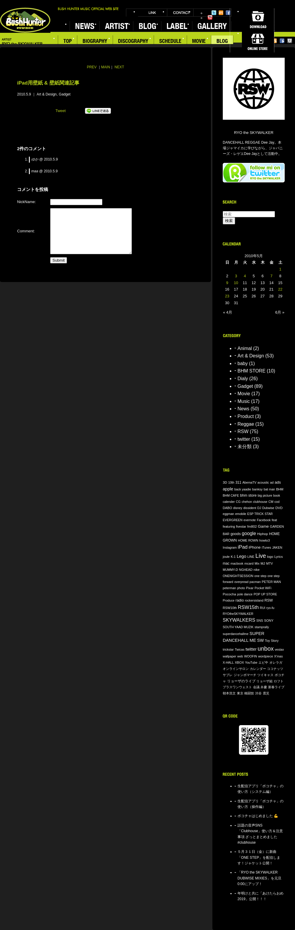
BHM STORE (251, 370)
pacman (255, 582)
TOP (67, 41)
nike (257, 569)
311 (238, 482)
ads (278, 482)
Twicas (240, 649)
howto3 (264, 540)
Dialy (242, 378)
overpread (241, 582)
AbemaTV (249, 482)
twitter (243, 439)
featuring (229, 526)
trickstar (228, 649)
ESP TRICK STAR (260, 514)
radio (239, 600)
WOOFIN (250, 656)
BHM (279, 489)
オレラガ (275, 662)
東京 (240, 693)
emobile (240, 514)
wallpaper (229, 656)
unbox (266, 648)
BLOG (147, 25)
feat (274, 520)
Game (263, 526)
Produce (229, 600)
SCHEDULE (170, 41)
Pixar (249, 588)
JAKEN (277, 547)
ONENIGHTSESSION (238, 576)
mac (226, 563)
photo (241, 588)
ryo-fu (270, 608)
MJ (262, 563)
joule (226, 556)
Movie (243, 393)
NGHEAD (246, 569)
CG (238, 501)
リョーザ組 (264, 681)
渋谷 (258, 693)
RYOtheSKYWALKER (238, 613)
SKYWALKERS (239, 620)
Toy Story (271, 640)
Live (260, 556)
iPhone (255, 547)
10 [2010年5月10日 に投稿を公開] (236, 283)
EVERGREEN (232, 520)
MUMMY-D (230, 569)
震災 (266, 693)
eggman (228, 514)
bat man (269, 489)
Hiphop (262, 534)
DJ (259, 508)
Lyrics (278, 556)
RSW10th (230, 608)
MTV (269, 563)
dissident (249, 508)
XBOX (239, 662)
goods (236, 534)
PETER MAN (271, 582)
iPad (243, 547)
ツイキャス (265, 675)
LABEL (176, 25)
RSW (242, 431)
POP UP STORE (265, 594)
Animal (244, 348)
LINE (250, 556)
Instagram (230, 547)
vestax (279, 649)
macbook (237, 563)
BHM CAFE (231, 495)
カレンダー (258, 668)
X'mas (278, 656)
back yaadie (242, 489)
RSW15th (248, 607)
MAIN (105, 67)
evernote (250, 520)
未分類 (244, 446)
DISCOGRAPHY (133, 41)
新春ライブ (276, 687)
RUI (262, 608)
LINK (152, 12)
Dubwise (268, 508)
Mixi (221, 12)
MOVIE (199, 41)
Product (245, 416)
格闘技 (249, 693)
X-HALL (228, 662)
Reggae (245, 424)
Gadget (65, 94)
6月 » (279, 312)
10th (231, 482)
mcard (248, 563)
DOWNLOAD (258, 19)
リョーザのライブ (241, 681)
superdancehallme (235, 634)
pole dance (245, 594)
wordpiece (265, 656)
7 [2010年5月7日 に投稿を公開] (271, 276)
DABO (227, 508)
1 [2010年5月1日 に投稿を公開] (280, 269)
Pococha (229, 594)
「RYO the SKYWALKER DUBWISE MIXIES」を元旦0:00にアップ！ (259, 878)
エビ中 (263, 662)
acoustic (263, 482)
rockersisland (254, 600)
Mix (257, 563)
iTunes (266, 547)
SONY (268, 620)
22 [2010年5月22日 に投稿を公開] (280, 289)
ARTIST (116, 25)
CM (270, 501)
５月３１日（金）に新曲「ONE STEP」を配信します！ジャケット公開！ (258, 857)
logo (270, 556)
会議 (256, 687)
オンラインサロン (236, 668)
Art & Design (47, 94)
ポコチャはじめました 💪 (257, 816)
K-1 (233, 556)
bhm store (248, 495)
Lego (241, 556)
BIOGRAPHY (95, 41)
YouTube (210, 17)
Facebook (228, 12)
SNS (259, 620)
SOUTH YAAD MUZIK (238, 627)
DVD (279, 508)
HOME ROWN (248, 540)
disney (237, 508)
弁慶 (263, 687)
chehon (247, 501)
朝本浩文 (229, 693)
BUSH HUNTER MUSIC (25, 20)
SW (260, 640)
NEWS (84, 25)
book (276, 495)
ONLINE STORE (258, 41)
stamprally (262, 627)
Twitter (214, 12)
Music (243, 401)
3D (225, 482)
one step (260, 576)
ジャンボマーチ (245, 675)
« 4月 (227, 312)
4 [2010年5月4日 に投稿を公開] (245, 276)
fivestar (241, 526)
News (243, 408)
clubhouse (260, 501)
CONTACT (180, 12)
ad (271, 482)
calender (229, 501)
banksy (257, 489)
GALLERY (212, 25)
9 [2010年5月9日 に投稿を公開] (227, 283)
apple (228, 489)
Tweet (60, 110)
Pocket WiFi (263, 588)
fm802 (252, 526)
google (249, 533)
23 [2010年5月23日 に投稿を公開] (227, 296)
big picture (265, 495)
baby (242, 363)
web (240, 656)
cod (276, 501)
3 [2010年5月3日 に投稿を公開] (236, 276)
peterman (229, 588)
